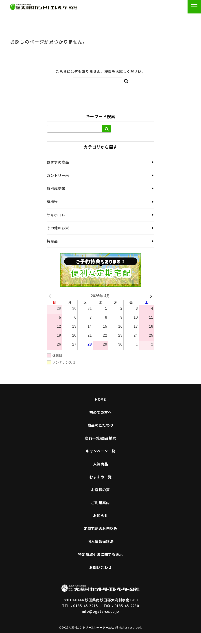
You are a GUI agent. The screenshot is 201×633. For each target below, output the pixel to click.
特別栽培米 (56, 188)
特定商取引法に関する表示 (100, 554)
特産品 (52, 241)
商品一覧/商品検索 (100, 438)
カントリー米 (58, 175)
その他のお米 (58, 227)
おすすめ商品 (58, 162)
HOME (100, 399)
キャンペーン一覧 (100, 450)
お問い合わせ (100, 567)
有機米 (52, 201)
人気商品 (100, 464)
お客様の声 (100, 489)
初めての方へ (100, 412)
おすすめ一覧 (100, 477)
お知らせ (100, 515)
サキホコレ (56, 214)
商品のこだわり (100, 425)
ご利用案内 (100, 502)
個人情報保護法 (100, 541)
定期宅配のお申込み (100, 528)
